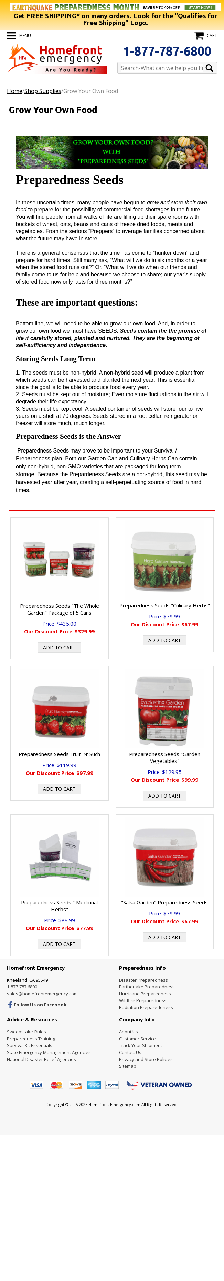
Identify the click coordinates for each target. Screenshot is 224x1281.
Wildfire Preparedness (143, 1000)
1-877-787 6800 (22, 987)
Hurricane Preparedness (145, 994)
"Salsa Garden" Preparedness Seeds (164, 902)
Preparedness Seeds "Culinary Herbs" (164, 605)
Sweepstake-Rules (26, 1032)
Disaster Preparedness (143, 980)
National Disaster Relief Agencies (41, 1059)
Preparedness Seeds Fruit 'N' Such (59, 754)
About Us (128, 1032)
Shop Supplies (42, 91)
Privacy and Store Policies (146, 1059)
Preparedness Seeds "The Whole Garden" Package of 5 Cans (59, 609)
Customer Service (137, 1039)
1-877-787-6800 (167, 51)
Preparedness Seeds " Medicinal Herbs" (59, 906)
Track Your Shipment (140, 1045)
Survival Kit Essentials (29, 1045)
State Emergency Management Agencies (49, 1052)
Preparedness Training (31, 1039)
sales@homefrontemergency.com (42, 994)
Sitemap (127, 1066)
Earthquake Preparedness (147, 987)
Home (14, 91)
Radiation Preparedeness (146, 1007)
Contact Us (130, 1052)
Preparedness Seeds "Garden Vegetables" (164, 757)
